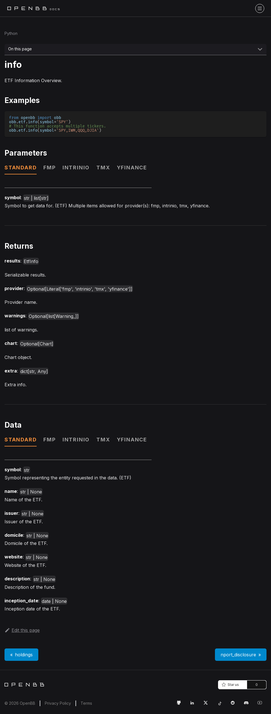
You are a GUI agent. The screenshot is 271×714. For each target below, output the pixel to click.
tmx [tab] (103, 167)
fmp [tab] (49, 167)
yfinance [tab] (132, 167)
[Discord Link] (248, 704)
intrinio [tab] (76, 167)
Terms (86, 703)
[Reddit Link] (234, 704)
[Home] (24, 684)
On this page (20, 48)
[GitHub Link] (180, 704)
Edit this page (22, 630)
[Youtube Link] (261, 704)
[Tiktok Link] (221, 704)
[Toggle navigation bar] (259, 8)
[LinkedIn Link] (194, 704)
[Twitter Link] (207, 704)
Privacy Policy (58, 703)
